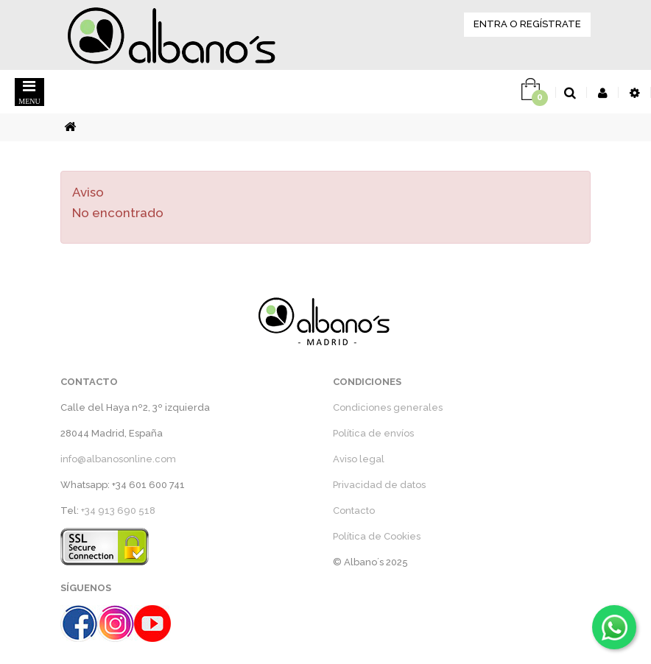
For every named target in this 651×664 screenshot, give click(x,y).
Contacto (354, 510)
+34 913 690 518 (118, 510)
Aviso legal (358, 459)
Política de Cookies (376, 536)
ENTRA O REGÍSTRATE (527, 23)
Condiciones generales (388, 407)
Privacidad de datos (379, 484)
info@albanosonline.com (118, 459)
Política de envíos (373, 433)
